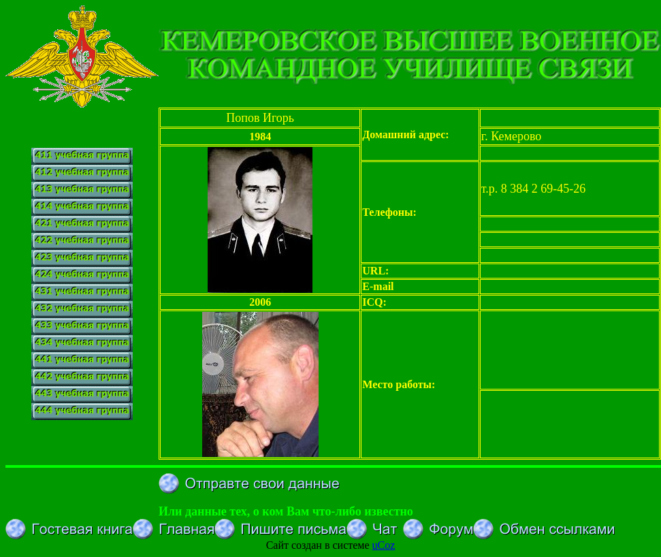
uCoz (384, 545)
